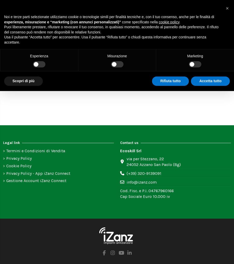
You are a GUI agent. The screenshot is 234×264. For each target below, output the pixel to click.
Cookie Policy (18, 165)
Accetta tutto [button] (210, 81)
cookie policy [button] (169, 22)
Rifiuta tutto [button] (170, 81)
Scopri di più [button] (23, 81)
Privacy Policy (19, 158)
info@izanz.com (142, 182)
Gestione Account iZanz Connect (36, 180)
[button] (227, 8)
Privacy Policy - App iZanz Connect (38, 173)
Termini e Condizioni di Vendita (35, 150)
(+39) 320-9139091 (144, 173)
